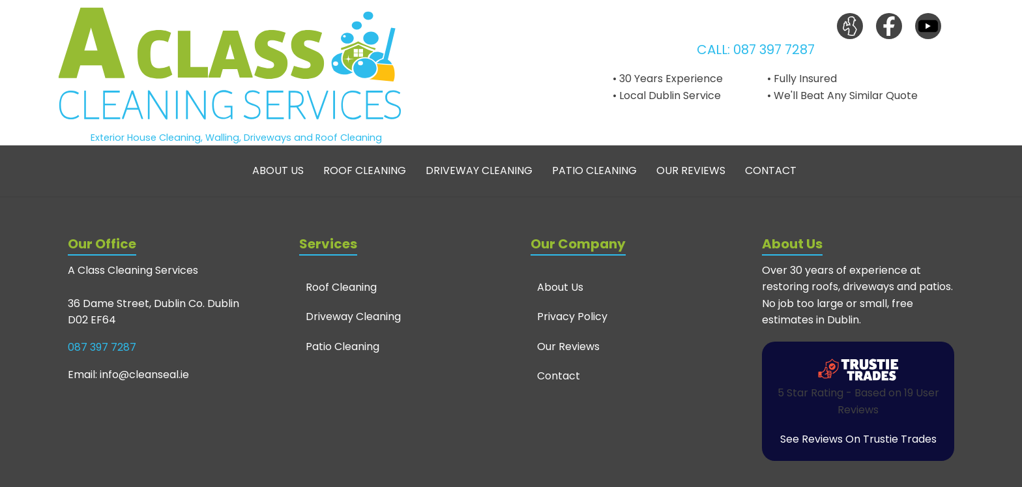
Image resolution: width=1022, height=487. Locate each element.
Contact (770, 170)
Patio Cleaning (594, 170)
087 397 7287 (774, 49)
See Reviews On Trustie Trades (858, 439)
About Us (278, 170)
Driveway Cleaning (479, 170)
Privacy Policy (572, 316)
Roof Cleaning (364, 170)
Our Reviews (690, 170)
